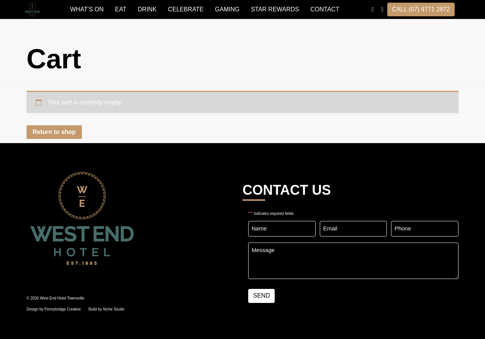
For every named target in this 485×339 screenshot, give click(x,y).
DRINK (147, 9)
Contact (324, 9)
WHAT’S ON (87, 9)
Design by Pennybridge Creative (54, 309)
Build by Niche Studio (106, 309)
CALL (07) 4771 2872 (421, 9)
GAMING (227, 9)
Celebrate (185, 9)
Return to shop (54, 132)
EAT (121, 9)
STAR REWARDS (275, 9)
